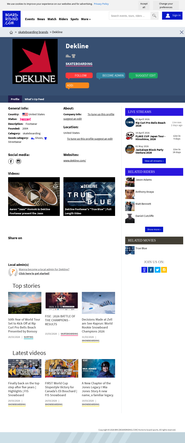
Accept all (144, 5)
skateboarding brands (33, 32)
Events (30, 19)
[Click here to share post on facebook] (11, 246)
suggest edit (145, 75)
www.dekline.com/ (74, 160)
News (41, 19)
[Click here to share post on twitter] (19, 246)
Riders (63, 19)
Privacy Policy (101, 3)
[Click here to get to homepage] (11, 32)
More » (86, 19)
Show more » (154, 229)
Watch (52, 19)
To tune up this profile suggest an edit (90, 138)
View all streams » (154, 160)
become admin (113, 75)
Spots (74, 19)
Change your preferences (166, 5)
